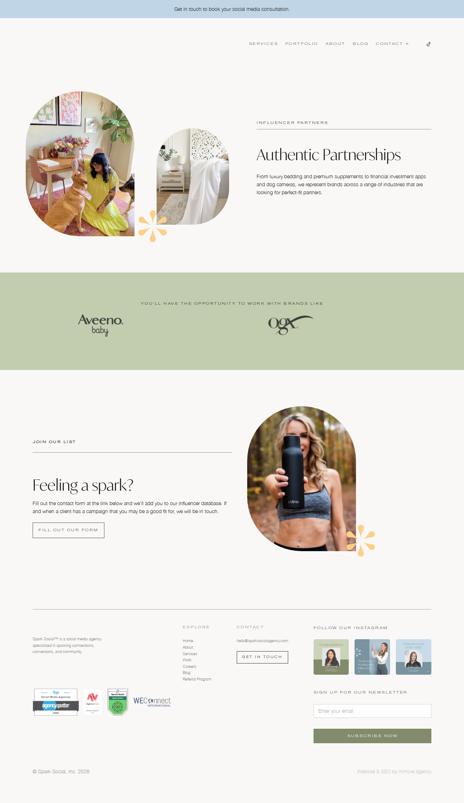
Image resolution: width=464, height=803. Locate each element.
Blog (361, 43)
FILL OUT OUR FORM (68, 530)
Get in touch (262, 657)
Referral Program (197, 679)
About (335, 43)
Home (188, 640)
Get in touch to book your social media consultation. (232, 9)
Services (263, 43)
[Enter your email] (372, 711)
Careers (189, 666)
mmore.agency (415, 771)
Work (187, 659)
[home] (51, 44)
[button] (391, 43)
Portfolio (301, 43)
